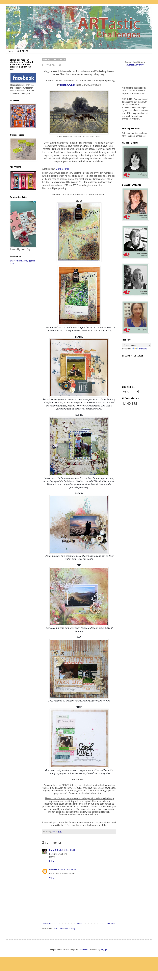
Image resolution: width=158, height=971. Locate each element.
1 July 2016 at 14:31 (66, 850)
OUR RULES (22, 51)
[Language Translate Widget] (136, 345)
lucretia (53, 869)
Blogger (104, 949)
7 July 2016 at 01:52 (67, 869)
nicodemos (83, 949)
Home (10, 51)
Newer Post (48, 923)
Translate (140, 349)
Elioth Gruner (67, 85)
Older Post (110, 923)
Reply (51, 861)
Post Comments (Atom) (64, 928)
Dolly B (52, 850)
